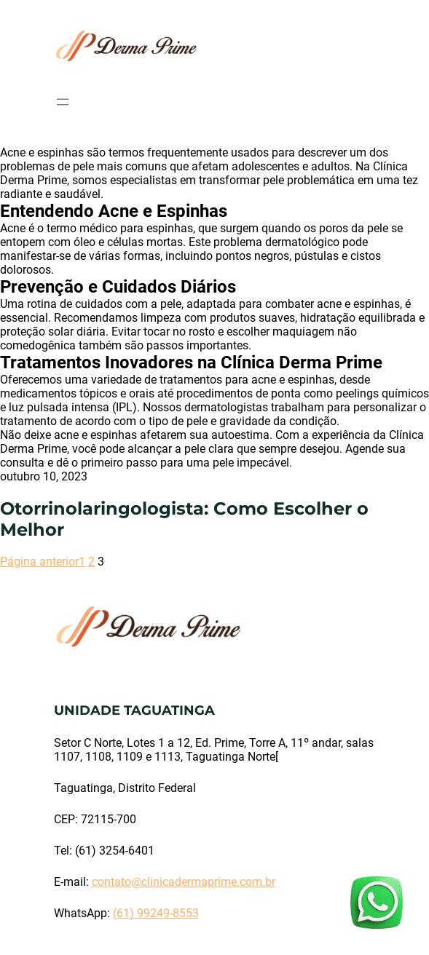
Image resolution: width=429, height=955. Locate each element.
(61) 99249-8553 (156, 913)
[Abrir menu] (62, 102)
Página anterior (39, 561)
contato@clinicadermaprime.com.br (183, 882)
